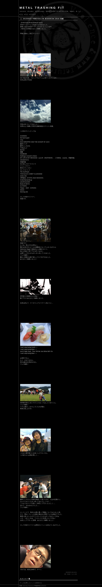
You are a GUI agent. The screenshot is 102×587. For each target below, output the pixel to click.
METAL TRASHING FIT (42, 7)
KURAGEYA (43, 585)
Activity (68, 574)
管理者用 (33, 14)
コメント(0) (74, 574)
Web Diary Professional (28, 585)
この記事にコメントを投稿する (32, 583)
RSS (26, 14)
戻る (21, 14)
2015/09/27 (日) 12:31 (71, 572)
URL (65, 574)
